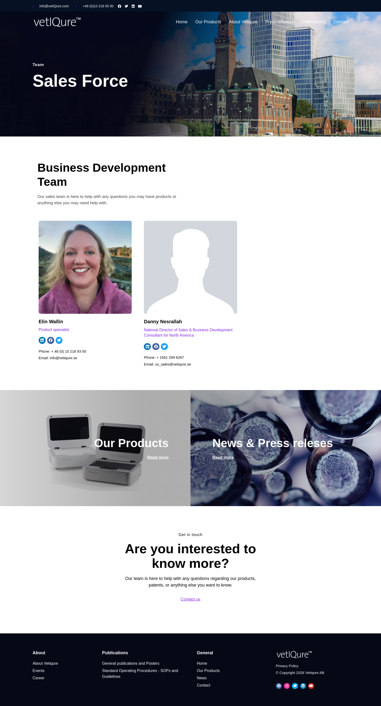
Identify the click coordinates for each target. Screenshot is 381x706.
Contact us (190, 599)
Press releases (279, 21)
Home (182, 21)
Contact (340, 21)
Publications (314, 21)
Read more (158, 457)
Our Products (208, 21)
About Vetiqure (243, 21)
